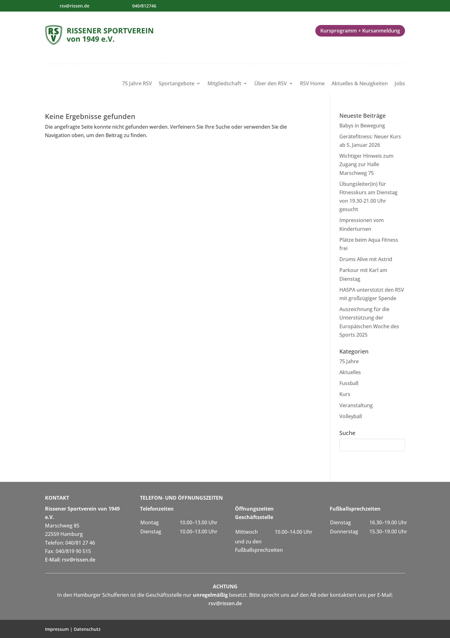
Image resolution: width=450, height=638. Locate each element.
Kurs (344, 394)
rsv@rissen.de (74, 6)
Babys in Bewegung (362, 125)
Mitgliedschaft (224, 84)
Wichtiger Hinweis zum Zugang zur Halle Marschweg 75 (366, 164)
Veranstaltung (356, 405)
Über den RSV (270, 84)
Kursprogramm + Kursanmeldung (360, 30)
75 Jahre (349, 361)
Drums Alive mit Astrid (365, 259)
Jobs (400, 84)
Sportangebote (176, 84)
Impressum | (59, 629)
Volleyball (350, 416)
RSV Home (312, 84)
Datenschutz (87, 629)
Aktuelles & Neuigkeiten (360, 84)
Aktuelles (350, 372)
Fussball (348, 383)
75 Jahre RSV (137, 84)
